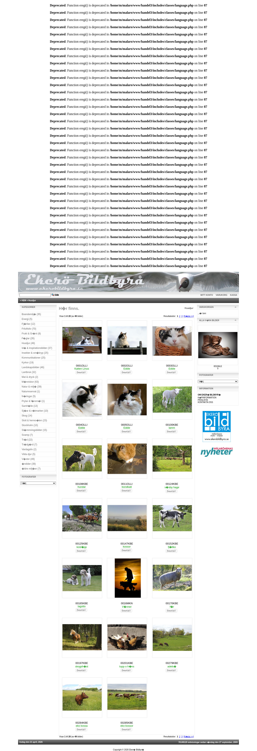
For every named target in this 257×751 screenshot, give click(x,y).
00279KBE (172, 663)
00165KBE (81, 603)
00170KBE (172, 603)
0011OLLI (127, 483)
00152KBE (172, 543)
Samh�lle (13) (30, 406)
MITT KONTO (207, 295)
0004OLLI (81, 424)
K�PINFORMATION (207, 398)
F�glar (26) (28, 338)
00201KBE (126, 663)
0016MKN (127, 603)
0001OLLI (81, 365)
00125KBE (81, 543)
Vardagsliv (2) (29, 449)
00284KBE (81, 722)
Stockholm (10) (30, 425)
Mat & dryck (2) (30, 377)
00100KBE (172, 424)
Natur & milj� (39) (32, 386)
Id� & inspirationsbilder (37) (37, 348)
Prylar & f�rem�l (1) (33, 401)
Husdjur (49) (28, 343)
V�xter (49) (28, 459)
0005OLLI (127, 424)
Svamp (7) (27, 435)
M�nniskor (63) (30, 381)
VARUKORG (221, 295)
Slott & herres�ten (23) (34, 420)
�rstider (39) (29, 463)
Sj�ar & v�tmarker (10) (35, 410)
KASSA (233, 295)
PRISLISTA (203, 400)
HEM (24, 300)
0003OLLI (172, 365)
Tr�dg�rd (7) (29, 444)
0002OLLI (127, 365)
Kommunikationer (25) (33, 357)
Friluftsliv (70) (29, 328)
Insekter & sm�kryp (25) (35, 352)
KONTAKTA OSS (205, 402)
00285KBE (126, 722)
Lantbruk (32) (29, 372)
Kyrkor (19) (28, 362)
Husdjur (32, 300)
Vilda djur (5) (28, 454)
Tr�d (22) (27, 439)
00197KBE (81, 663)
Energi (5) (27, 319)
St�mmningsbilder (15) (34, 430)
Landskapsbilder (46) (33, 367)
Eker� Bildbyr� (136, 750)
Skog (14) (27, 415)
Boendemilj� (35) (31, 314)
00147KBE (126, 543)
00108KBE (81, 483)
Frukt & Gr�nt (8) (31, 333)
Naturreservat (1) (31, 391)
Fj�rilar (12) (28, 324)
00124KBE (172, 483)
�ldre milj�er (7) (31, 468)
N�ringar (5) (29, 396)
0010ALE (218, 366)
